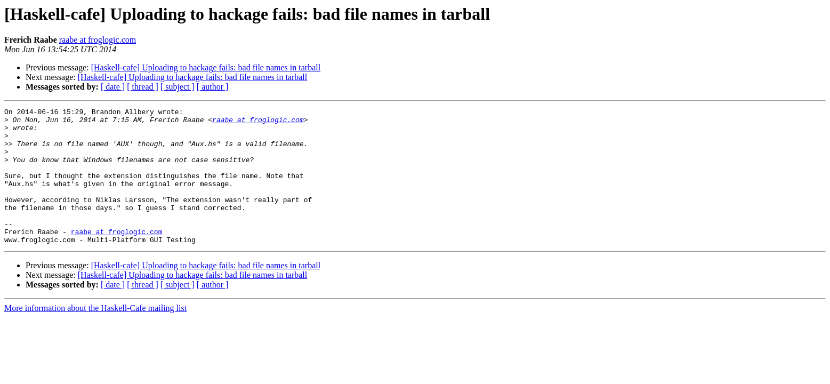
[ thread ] (142, 86)
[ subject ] (177, 86)
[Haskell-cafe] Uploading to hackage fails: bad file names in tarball (206, 67)
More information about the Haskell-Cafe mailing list (95, 335)
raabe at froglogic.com (97, 39)
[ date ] (113, 86)
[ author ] (213, 86)
